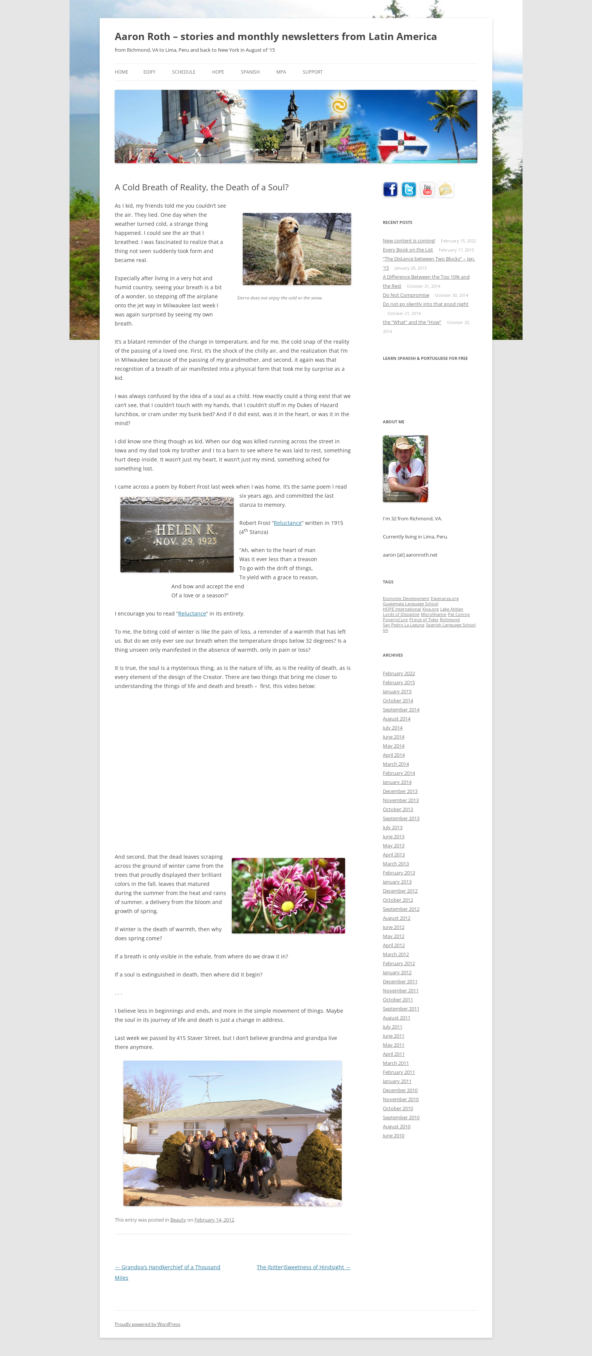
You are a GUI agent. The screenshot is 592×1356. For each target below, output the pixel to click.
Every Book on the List (408, 249)
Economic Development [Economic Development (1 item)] (406, 598)
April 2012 (394, 945)
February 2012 (399, 963)
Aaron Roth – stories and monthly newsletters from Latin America (276, 36)
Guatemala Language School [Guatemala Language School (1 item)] (410, 603)
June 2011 (393, 1035)
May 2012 (393, 936)
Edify (149, 72)
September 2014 (401, 709)
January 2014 (397, 782)
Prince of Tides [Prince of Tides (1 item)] (423, 619)
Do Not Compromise (406, 295)
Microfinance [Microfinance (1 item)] (433, 614)
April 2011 (394, 1054)
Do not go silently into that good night (426, 304)
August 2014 (396, 718)
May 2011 (393, 1044)
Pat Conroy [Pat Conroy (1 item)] (459, 614)
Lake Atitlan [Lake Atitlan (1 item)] (451, 609)
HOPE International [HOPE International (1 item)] (402, 609)
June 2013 (393, 836)
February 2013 (399, 872)
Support (313, 72)
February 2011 (399, 1072)
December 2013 (400, 791)
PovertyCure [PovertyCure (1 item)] (395, 619)
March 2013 (396, 863)
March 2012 (396, 954)
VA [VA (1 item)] (385, 630)
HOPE (218, 72)
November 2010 (401, 1099)
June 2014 (393, 736)
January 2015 (397, 691)
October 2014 (398, 700)
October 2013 (398, 809)
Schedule (184, 72)
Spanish (250, 72)
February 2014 (399, 773)
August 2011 (396, 1017)
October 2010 (398, 1108)
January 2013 (397, 881)
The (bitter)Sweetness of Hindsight (304, 1267)
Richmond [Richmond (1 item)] (450, 619)
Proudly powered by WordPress (147, 1324)
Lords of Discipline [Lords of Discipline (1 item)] (401, 614)
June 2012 (393, 927)
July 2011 (392, 1026)
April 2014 (394, 754)
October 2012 (398, 899)
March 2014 (396, 764)
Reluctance (288, 522)
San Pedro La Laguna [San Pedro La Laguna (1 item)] (403, 625)
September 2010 (401, 1117)
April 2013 (394, 854)
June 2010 (393, 1135)
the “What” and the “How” (412, 322)
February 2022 (399, 673)
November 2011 (401, 990)
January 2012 (397, 972)
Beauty (178, 1219)
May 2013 (393, 845)
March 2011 (396, 1063)
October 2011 (398, 999)
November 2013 (401, 800)
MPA (281, 72)
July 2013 (392, 827)
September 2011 (401, 1008)
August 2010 (396, 1126)
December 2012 (400, 890)
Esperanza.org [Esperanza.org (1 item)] (445, 598)
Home (121, 72)
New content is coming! (409, 240)
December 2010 (400, 1090)
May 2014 (393, 745)
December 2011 (400, 981)
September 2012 (401, 909)
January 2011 (397, 1081)
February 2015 (399, 682)
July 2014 (392, 727)
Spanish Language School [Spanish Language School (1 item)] (451, 625)
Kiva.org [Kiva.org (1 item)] (430, 609)
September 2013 (401, 818)
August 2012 (396, 918)
